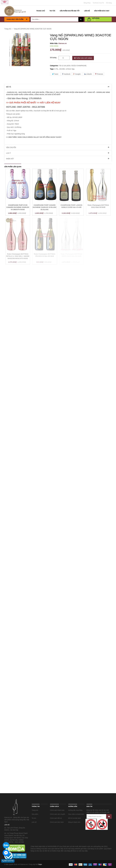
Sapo (40, 864)
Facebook (66, 74)
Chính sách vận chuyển (57, 814)
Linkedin (88, 74)
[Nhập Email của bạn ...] (99, 816)
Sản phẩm (35, 814)
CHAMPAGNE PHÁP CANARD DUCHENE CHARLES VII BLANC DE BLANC (44, 207)
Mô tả (8, 87)
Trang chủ (35, 810)
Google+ (77, 74)
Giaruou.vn (62, 43)
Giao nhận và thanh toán (76, 814)
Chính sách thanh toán (57, 810)
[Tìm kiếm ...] (54, 19)
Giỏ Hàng (109, 3)
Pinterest (99, 74)
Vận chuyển (11, 147)
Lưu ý (8, 153)
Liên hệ (34, 822)
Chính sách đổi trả (56, 818)
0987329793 (8, 861)
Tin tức (34, 818)
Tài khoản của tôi (98, 3)
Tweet (55, 74)
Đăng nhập (87, 3)
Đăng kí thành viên (74, 822)
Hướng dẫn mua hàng (75, 810)
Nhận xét (10, 159)
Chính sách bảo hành (57, 822)
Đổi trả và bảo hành (74, 818)
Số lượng (53, 57)
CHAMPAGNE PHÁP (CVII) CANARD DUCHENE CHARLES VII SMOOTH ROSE (17, 207)
